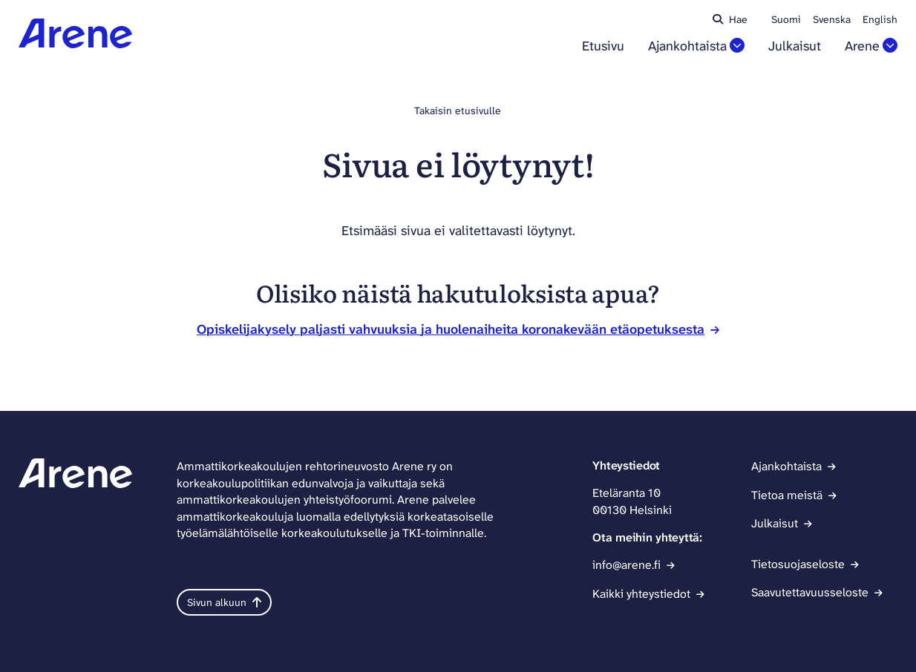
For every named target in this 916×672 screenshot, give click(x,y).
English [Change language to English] (880, 19)
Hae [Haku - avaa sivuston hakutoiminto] (730, 19)
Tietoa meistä (786, 495)
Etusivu (603, 46)
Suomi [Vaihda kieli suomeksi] (786, 19)
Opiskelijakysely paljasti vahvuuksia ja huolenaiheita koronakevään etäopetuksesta (450, 329)
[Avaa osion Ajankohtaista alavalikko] (737, 45)
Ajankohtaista (687, 46)
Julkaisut (794, 46)
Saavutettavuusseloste (809, 592)
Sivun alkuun (224, 602)
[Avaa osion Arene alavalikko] (890, 45)
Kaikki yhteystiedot (641, 594)
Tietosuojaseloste (798, 564)
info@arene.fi (626, 565)
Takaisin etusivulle (457, 110)
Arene (862, 46)
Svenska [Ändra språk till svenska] (832, 19)
